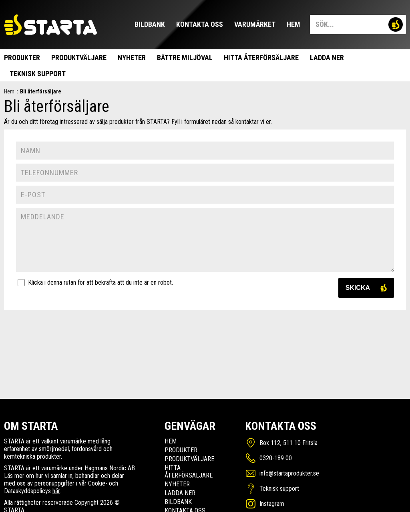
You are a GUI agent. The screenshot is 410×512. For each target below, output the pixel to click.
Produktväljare (79, 57)
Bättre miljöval (185, 57)
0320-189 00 (275, 458)
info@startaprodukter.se (289, 473)
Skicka (358, 287)
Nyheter (132, 57)
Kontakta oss (199, 24)
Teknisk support (38, 73)
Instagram (271, 504)
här (56, 491)
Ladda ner (327, 57)
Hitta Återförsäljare (261, 57)
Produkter (22, 57)
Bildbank (150, 24)
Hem (293, 24)
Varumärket (254, 24)
